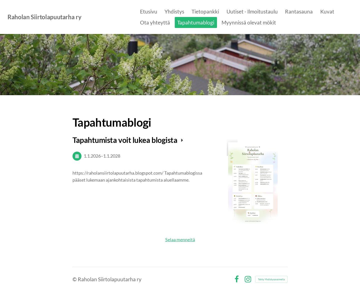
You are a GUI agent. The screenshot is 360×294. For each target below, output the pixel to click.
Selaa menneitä (180, 239)
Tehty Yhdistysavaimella (271, 279)
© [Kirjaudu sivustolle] (75, 279)
